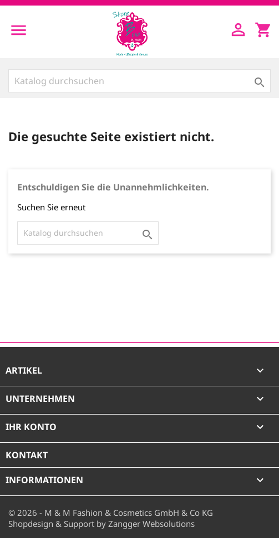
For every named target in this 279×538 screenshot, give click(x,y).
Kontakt (27, 455)
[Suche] (139, 80)
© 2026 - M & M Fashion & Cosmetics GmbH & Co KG (110, 512)
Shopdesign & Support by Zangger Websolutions (101, 523)
